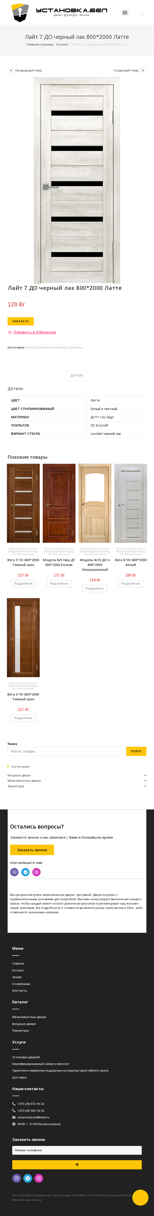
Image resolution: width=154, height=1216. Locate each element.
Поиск (12, 744)
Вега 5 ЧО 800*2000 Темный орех (23, 562)
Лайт (29, 347)
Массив (13, 549)
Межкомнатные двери (51, 347)
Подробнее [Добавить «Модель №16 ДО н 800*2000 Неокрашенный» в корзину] (95, 588)
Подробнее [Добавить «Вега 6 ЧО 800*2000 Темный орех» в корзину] (23, 718)
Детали (77, 375)
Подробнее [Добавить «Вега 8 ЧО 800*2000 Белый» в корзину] (130, 583)
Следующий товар (126, 70)
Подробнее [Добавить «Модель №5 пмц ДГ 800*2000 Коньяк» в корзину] (59, 583)
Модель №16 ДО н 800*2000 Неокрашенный (95, 565)
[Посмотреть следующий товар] (143, 70)
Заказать (20, 321)
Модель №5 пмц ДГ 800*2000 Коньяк (59, 562)
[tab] (77, 375)
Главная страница (40, 44)
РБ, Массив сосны (23, 554)
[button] (125, 12)
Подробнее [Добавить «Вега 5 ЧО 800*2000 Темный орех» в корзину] (23, 583)
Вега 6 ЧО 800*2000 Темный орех (23, 696)
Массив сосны (28, 549)
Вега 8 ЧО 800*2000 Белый (131, 562)
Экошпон (76, 347)
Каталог (62, 44)
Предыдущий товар (28, 70)
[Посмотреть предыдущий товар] (11, 70)
